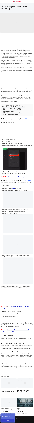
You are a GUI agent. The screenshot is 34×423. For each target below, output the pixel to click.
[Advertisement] (17, 41)
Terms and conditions (25, 418)
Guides (7, 4)
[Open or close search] (32, 1)
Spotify (13, 188)
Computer (11, 389)
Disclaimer (19, 418)
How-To (10, 4)
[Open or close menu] (2, 1)
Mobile (30, 389)
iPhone (8, 390)
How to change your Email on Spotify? (17, 176)
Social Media (3, 4)
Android (7, 389)
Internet (5, 390)
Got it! (8, 420)
